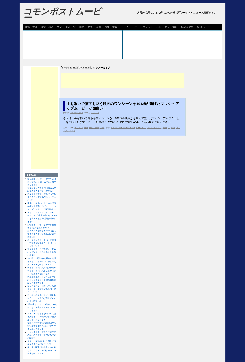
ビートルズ (141, 127)
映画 (173, 127)
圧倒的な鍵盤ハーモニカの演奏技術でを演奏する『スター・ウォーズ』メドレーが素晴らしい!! (42, 206)
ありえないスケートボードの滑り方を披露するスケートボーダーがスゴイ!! (41, 243)
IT (135, 27)
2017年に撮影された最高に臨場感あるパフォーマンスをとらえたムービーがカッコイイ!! (41, 261)
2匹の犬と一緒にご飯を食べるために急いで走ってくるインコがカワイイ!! (42, 307)
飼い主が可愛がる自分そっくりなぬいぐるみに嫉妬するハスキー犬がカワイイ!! (41, 350)
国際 (81, 27)
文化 (59, 27)
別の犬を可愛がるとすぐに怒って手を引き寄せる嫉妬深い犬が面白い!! (41, 234)
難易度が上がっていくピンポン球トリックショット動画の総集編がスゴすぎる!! (41, 280)
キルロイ (95, 112)
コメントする (69, 130)
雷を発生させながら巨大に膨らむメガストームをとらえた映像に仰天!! (41, 252)
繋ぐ (178, 127)
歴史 (90, 27)
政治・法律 (31, 27)
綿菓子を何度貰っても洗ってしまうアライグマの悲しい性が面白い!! (41, 197)
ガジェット (146, 27)
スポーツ (71, 27)
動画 (165, 127)
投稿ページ (203, 27)
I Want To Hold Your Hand (123, 127)
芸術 (158, 27)
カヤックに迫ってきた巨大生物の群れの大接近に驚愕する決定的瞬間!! (41, 335)
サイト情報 (171, 27)
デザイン (126, 27)
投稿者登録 (187, 27)
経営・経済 (47, 27)
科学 (98, 27)
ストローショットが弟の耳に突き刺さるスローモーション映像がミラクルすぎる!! (41, 316)
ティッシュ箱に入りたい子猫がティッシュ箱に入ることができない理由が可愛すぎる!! (41, 270)
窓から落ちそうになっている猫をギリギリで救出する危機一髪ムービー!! (41, 289)
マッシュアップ (154, 127)
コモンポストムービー (62, 14)
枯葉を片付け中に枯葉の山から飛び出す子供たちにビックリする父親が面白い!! (41, 326)
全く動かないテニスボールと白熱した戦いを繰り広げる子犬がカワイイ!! (41, 182)
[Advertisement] (122, 80)
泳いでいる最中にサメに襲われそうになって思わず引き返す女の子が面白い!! (41, 298)
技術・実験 (111, 27)
